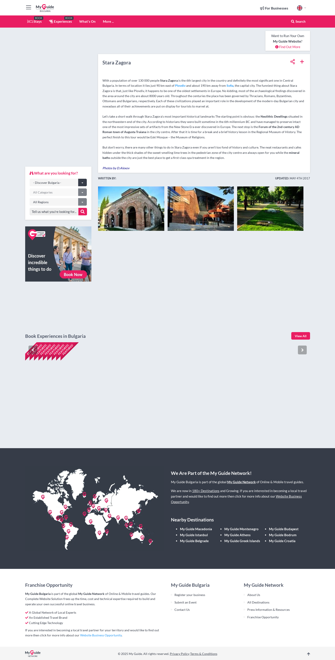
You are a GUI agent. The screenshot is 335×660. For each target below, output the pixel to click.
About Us (253, 595)
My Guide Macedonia (196, 529)
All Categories (43, 192)
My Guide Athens (237, 535)
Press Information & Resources (268, 609)
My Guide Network (241, 482)
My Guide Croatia (282, 541)
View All (301, 336)
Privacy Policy (179, 654)
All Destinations (258, 602)
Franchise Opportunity (263, 617)
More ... (108, 21)
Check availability (44, 431)
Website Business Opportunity (101, 635)
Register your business (189, 595)
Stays (34, 21)
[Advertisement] (58, 97)
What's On (87, 21)
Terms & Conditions (203, 654)
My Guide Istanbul (194, 535)
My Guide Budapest (284, 529)
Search (298, 21)
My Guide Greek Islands (242, 541)
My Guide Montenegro (241, 529)
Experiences (60, 21)
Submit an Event (185, 602)
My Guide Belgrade (194, 541)
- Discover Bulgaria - (47, 182)
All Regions (41, 202)
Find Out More (287, 47)
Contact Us (182, 609)
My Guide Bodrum (283, 535)
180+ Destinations (206, 491)
